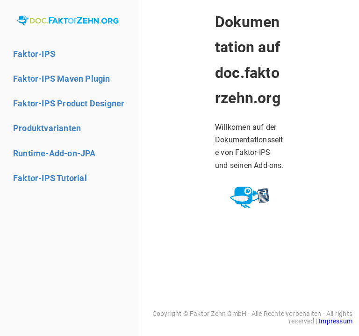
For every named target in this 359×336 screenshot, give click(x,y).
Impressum (335, 321)
